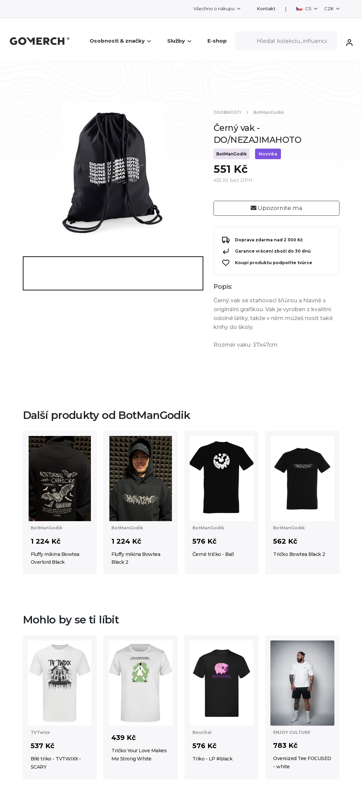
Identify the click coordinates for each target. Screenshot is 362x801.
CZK (329, 8)
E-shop (217, 40)
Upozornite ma (276, 208)
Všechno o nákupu (214, 8)
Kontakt (266, 8)
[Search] (286, 40)
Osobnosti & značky (120, 40)
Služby (179, 40)
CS (304, 8)
